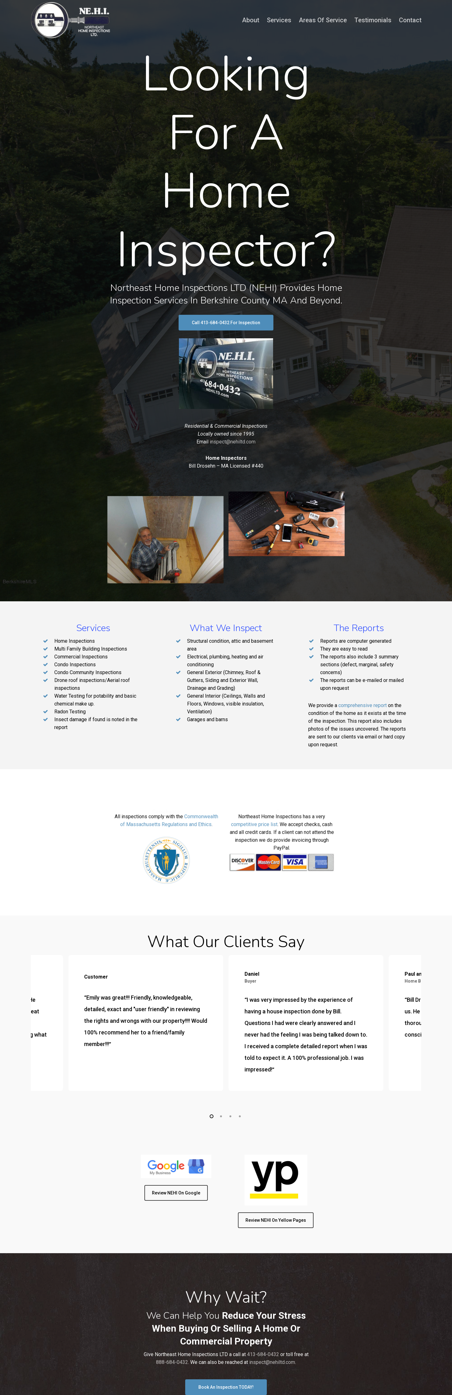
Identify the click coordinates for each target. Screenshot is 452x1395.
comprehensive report (362, 705)
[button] (226, 322)
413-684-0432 (263, 1354)
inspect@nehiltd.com (233, 442)
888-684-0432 (172, 1362)
